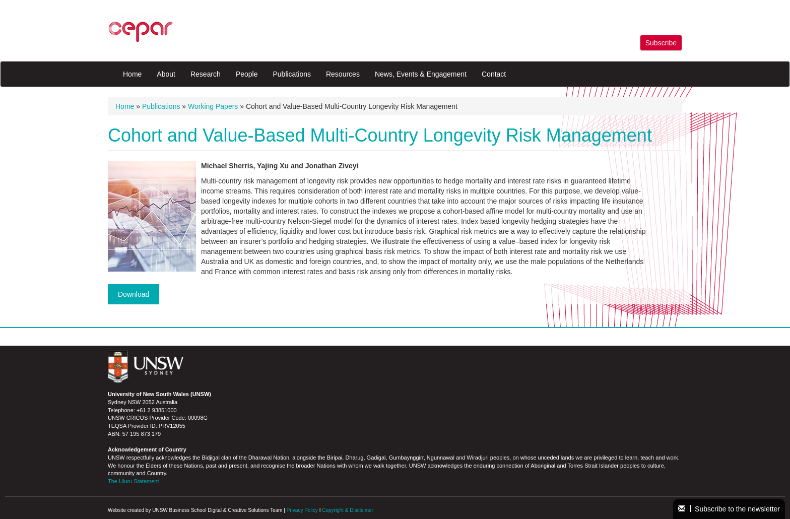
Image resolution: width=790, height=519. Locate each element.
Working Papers (213, 106)
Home (132, 74)
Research (205, 74)
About (166, 74)
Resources (343, 74)
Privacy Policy (302, 510)
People (247, 74)
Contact (494, 74)
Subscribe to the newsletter (729, 509)
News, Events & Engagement (421, 74)
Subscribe (661, 43)
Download (133, 294)
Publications (292, 74)
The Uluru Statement (133, 481)
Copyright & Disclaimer (347, 510)
